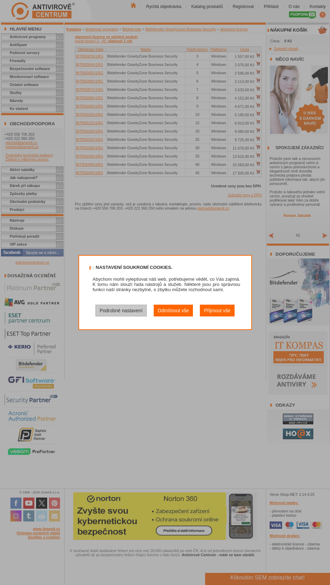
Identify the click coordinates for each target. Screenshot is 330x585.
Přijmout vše (217, 310)
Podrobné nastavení (121, 310)
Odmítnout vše (173, 310)
